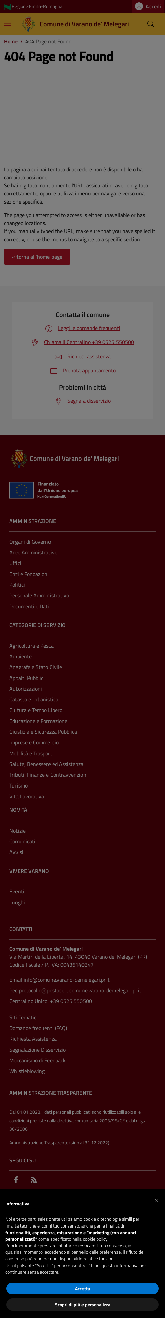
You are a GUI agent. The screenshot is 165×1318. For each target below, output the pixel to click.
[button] (156, 1199)
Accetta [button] (82, 1288)
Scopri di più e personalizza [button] (82, 1304)
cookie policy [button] (95, 1238)
